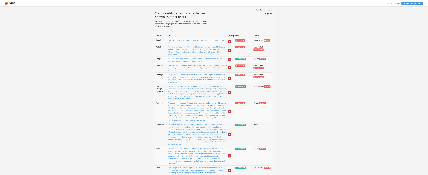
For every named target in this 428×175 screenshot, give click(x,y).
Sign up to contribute (412, 3)
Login (397, 3)
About (390, 3)
